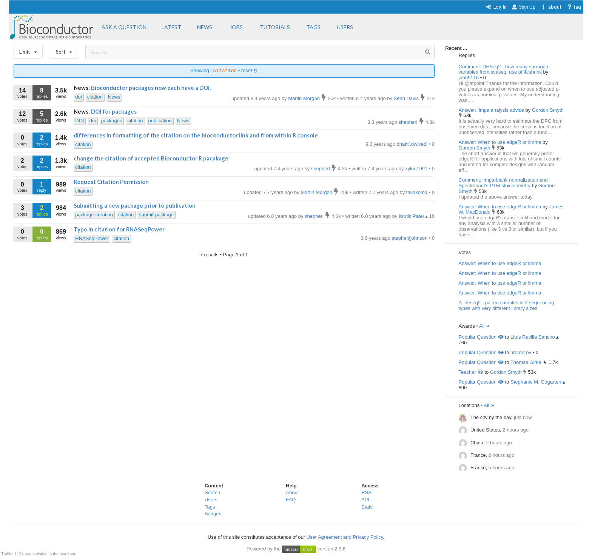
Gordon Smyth (548, 110)
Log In (496, 7)
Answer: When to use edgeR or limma (500, 142)
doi (78, 97)
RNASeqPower (91, 238)
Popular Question (481, 337)
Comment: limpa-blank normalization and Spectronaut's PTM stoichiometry (503, 182)
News (114, 97)
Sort (64, 50)
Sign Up (524, 7)
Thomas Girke (525, 362)
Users (211, 500)
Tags (210, 507)
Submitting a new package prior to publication (135, 205)
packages (111, 120)
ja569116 (469, 77)
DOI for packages (114, 111)
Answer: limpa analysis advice (491, 110)
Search (212, 492)
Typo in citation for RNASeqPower (119, 229)
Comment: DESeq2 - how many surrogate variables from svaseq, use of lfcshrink (504, 69)
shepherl (409, 122)
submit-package (156, 214)
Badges (213, 513)
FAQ (291, 500)
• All (483, 326)
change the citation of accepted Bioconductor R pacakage (151, 158)
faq (573, 7)
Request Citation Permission (111, 181)
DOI (79, 120)
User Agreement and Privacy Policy (345, 537)
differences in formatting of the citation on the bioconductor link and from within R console (196, 135)
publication (160, 120)
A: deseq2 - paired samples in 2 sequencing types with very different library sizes (506, 305)
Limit (28, 50)
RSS (366, 492)
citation (95, 97)
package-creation (94, 214)
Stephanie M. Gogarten (535, 382)
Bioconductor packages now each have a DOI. (151, 87)
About (292, 492)
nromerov (520, 352)
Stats (367, 507)
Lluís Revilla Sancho (532, 337)
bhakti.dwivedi (413, 144)
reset (249, 71)
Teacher (471, 372)
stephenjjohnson (410, 238)
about (551, 7)
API (365, 500)
